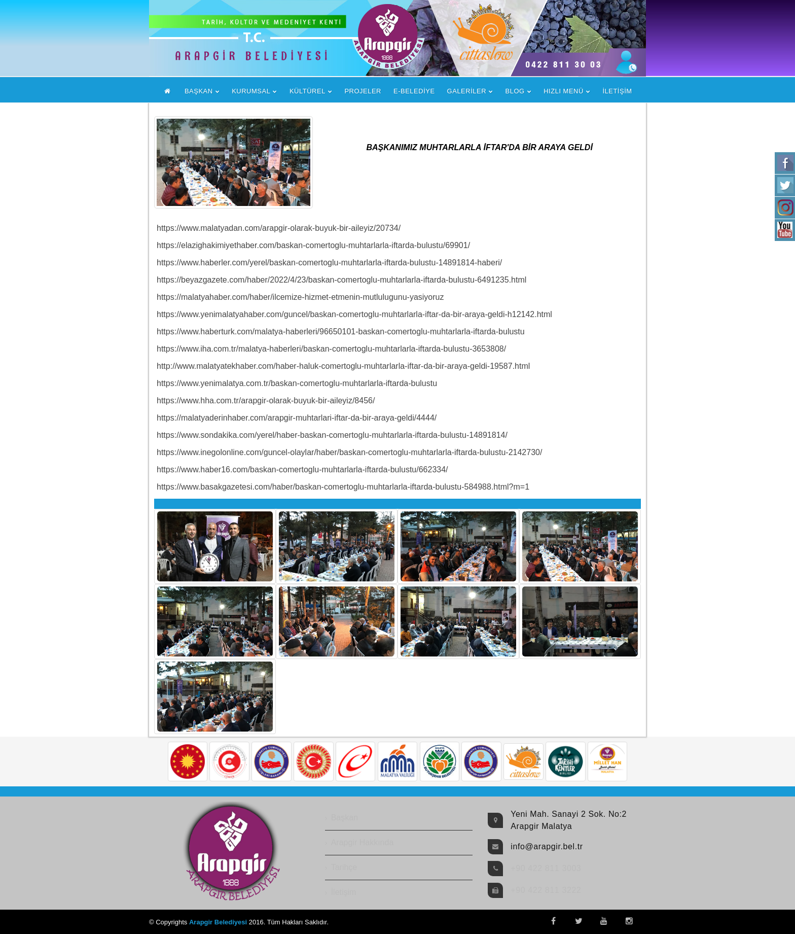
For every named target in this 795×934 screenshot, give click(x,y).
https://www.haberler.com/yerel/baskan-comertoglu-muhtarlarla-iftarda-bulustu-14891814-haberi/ (329, 262)
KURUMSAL (251, 91)
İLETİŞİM (617, 91)
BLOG (515, 91)
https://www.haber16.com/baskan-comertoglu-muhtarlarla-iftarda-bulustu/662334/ (302, 469)
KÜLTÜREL (308, 91)
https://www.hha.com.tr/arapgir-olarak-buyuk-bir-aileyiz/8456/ (266, 400)
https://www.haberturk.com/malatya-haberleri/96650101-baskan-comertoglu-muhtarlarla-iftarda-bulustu (341, 331)
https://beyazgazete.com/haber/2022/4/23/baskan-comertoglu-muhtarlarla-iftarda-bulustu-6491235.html (341, 279)
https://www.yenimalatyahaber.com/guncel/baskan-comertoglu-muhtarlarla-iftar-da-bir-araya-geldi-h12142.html (354, 314)
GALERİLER (466, 91)
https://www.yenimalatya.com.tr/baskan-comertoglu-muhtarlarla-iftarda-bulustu (297, 383)
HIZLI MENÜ (564, 91)
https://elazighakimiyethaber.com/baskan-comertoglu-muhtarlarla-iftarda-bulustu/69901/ (313, 245)
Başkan (344, 817)
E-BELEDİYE (414, 91)
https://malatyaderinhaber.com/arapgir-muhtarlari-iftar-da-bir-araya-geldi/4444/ (297, 417)
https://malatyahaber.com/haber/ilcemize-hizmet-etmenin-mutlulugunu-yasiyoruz (300, 297)
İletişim (343, 892)
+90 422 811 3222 (546, 890)
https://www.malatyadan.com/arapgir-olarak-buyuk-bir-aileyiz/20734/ (279, 228)
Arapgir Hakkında (362, 842)
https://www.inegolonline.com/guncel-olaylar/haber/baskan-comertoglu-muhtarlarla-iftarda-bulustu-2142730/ (349, 452)
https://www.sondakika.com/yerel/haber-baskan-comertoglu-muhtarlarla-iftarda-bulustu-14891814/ (332, 435)
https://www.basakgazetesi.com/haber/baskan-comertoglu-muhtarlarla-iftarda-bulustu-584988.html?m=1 (343, 486)
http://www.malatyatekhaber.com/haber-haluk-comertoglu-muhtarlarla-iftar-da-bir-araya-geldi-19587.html (343, 366)
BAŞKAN (199, 91)
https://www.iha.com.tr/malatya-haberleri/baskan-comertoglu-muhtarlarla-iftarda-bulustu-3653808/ (331, 348)
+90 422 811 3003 (546, 868)
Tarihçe (344, 867)
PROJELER (362, 91)
